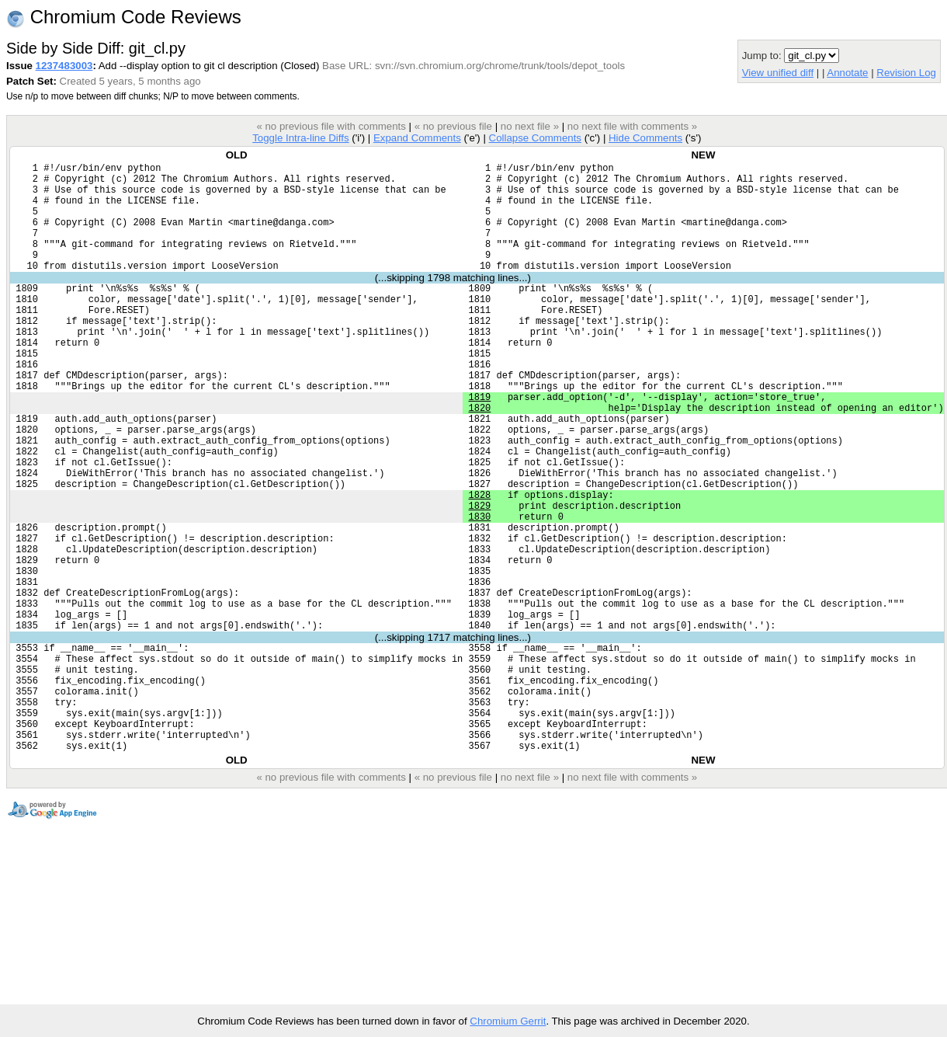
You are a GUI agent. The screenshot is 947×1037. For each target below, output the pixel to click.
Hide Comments (645, 138)
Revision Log (906, 72)
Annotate (847, 72)
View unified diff (777, 72)
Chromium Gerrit (508, 1021)
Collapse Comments (534, 138)
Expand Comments (417, 138)
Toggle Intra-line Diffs (300, 138)
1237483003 (64, 65)
